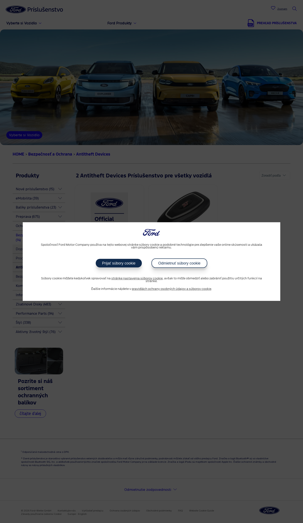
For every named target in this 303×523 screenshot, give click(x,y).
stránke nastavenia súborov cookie (137, 278)
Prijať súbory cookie (119, 263)
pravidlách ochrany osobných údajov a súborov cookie (171, 289)
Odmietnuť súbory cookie (179, 263)
